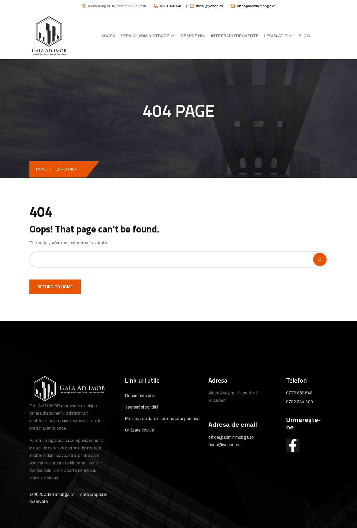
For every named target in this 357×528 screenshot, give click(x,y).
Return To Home (55, 287)
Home (41, 169)
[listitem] (166, 6)
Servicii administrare (145, 36)
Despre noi (193, 36)
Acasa (108, 36)
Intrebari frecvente (235, 36)
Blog (304, 36)
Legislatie (275, 36)
